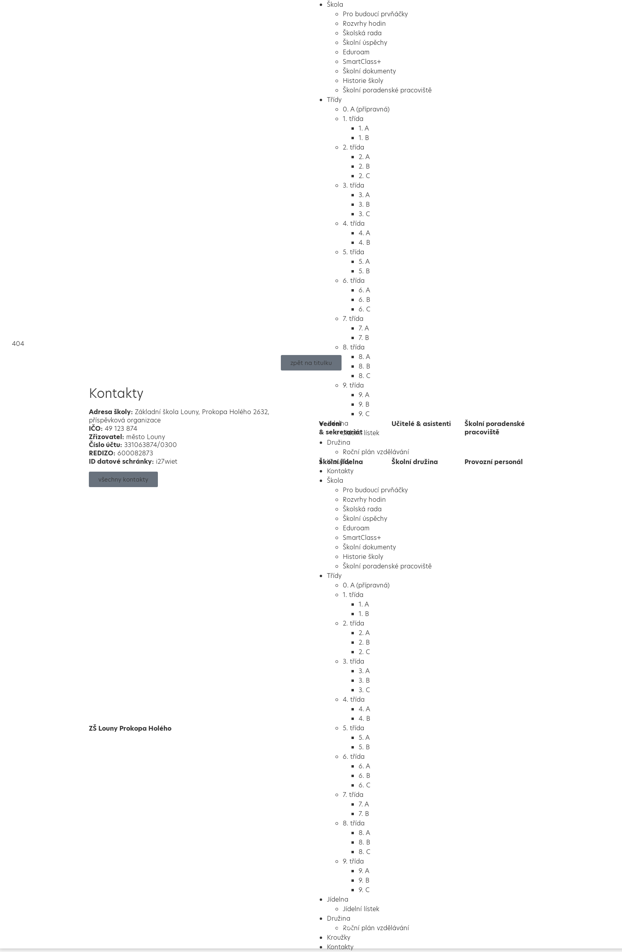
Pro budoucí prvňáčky (375, 14)
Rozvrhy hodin (364, 23)
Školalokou (317, 926)
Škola (335, 4)
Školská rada (362, 33)
